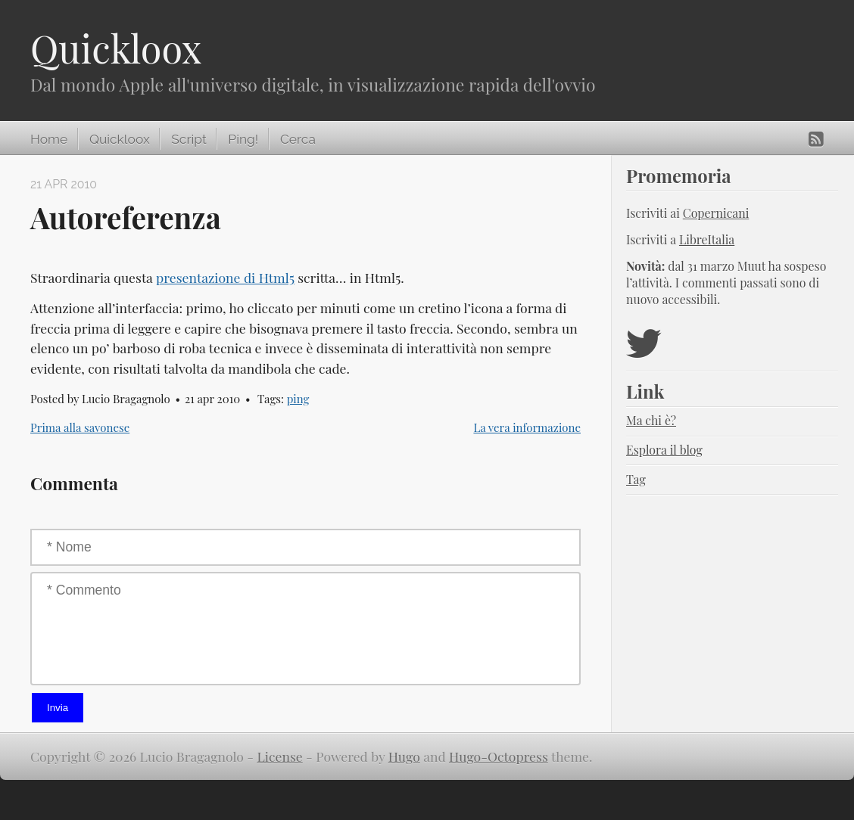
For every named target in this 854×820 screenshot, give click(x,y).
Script (188, 139)
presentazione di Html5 (225, 277)
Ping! (243, 139)
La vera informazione (527, 427)
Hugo (404, 756)
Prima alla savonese (79, 427)
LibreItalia (706, 239)
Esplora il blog (664, 450)
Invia (57, 707)
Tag (636, 479)
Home (48, 139)
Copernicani (716, 213)
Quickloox (115, 48)
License (280, 756)
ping (298, 398)
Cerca (298, 139)
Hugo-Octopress (498, 756)
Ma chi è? (651, 420)
